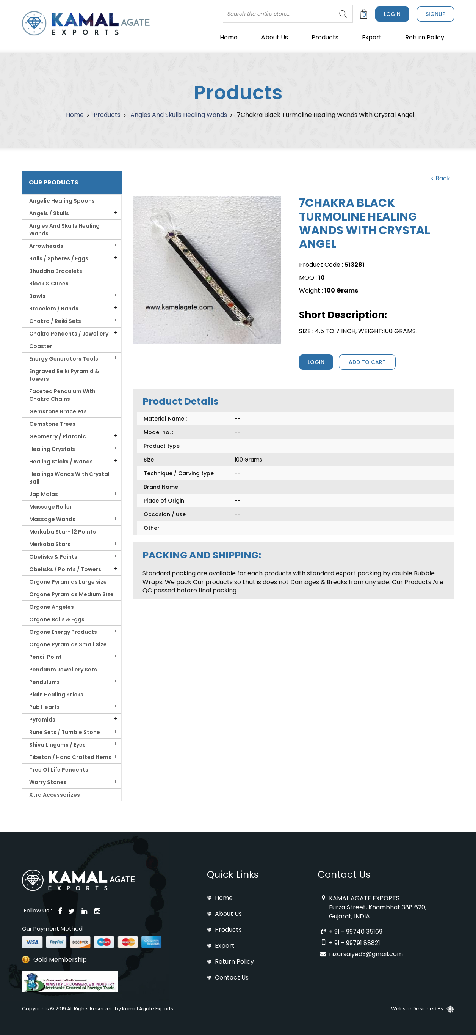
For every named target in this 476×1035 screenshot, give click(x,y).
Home (229, 37)
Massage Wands (53, 519)
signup (435, 14)
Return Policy (424, 37)
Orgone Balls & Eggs (57, 619)
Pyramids (42, 719)
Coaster (40, 346)
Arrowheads (46, 246)
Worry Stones (48, 782)
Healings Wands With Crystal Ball (69, 477)
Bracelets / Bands (54, 308)
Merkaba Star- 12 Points (62, 532)
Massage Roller (50, 506)
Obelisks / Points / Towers (65, 569)
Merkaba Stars (50, 544)
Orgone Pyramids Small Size (68, 644)
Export (372, 37)
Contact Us (232, 977)
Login (392, 14)
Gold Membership (60, 960)
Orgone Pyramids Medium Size (71, 594)
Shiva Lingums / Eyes (58, 744)
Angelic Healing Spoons (62, 201)
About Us (274, 37)
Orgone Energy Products (63, 632)
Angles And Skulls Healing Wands (178, 114)
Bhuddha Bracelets (55, 271)
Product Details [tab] (180, 401)
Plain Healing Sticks (56, 694)
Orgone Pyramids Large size (68, 582)
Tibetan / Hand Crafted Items (71, 757)
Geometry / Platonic (58, 436)
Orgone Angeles (51, 607)
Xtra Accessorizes (54, 795)
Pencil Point (46, 657)
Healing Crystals (52, 449)
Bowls (38, 296)
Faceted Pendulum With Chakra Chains (62, 395)
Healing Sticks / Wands (61, 461)
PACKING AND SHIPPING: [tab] (201, 555)
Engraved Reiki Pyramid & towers (64, 375)
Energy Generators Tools (64, 358)
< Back (440, 178)
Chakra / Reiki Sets (55, 321)
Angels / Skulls (49, 213)
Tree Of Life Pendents (58, 769)
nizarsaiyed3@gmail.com (366, 954)
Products (325, 37)
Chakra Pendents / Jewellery (69, 333)
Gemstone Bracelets (58, 411)
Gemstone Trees (52, 424)
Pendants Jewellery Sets (63, 669)
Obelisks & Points (53, 557)
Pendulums (45, 682)
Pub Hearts (45, 707)
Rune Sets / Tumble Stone (65, 732)
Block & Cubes (49, 283)
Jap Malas (44, 494)
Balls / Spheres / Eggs (59, 258)
